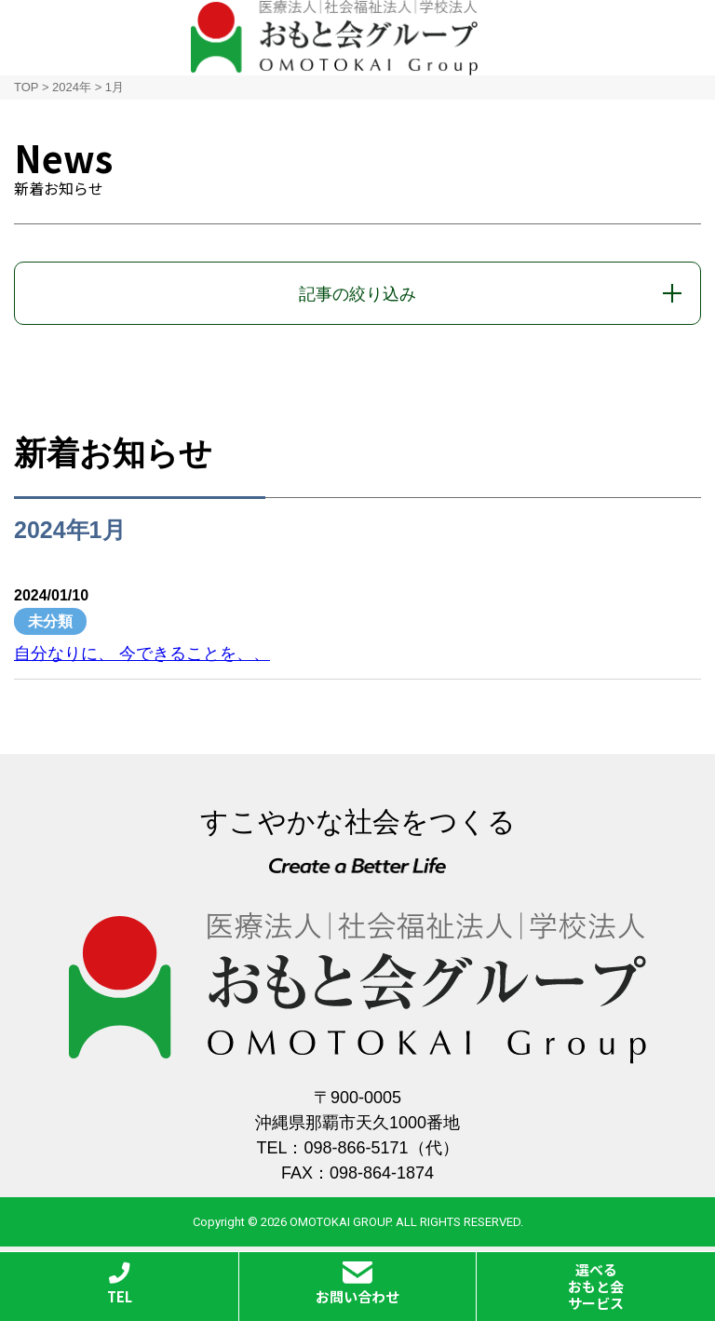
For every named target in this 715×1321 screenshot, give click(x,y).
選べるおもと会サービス (596, 1286)
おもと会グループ (334, 37)
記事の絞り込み (357, 294)
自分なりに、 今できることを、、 (142, 653)
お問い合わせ (357, 1283)
